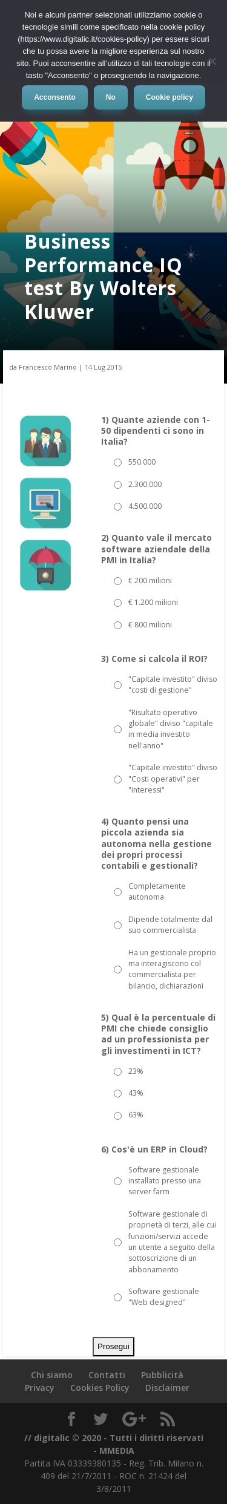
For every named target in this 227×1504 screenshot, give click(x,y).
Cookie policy (169, 97)
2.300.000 (145, 484)
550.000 (142, 462)
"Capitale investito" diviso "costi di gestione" (172, 684)
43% (135, 1093)
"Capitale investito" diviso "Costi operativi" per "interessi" (172, 778)
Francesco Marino (48, 366)
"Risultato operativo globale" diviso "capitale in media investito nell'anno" (170, 729)
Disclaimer (167, 1387)
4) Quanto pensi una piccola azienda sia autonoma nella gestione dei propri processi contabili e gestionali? (156, 843)
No (111, 97)
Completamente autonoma (157, 891)
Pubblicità (162, 1375)
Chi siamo (52, 1375)
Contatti (106, 1375)
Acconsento (55, 97)
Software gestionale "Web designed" (163, 1296)
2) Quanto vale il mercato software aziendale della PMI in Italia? (156, 548)
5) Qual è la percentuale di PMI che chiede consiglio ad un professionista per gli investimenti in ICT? (158, 1034)
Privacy (39, 1387)
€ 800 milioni (150, 625)
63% (135, 1115)
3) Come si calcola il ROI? (154, 658)
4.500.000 (145, 506)
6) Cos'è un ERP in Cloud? (154, 1149)
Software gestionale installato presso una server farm (164, 1181)
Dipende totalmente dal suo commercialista (170, 924)
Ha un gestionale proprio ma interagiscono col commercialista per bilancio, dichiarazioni (172, 969)
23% (135, 1071)
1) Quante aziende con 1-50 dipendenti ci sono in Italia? (155, 430)
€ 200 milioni (150, 580)
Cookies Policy (100, 1387)
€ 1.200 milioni (153, 602)
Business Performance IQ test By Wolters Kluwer (103, 276)
